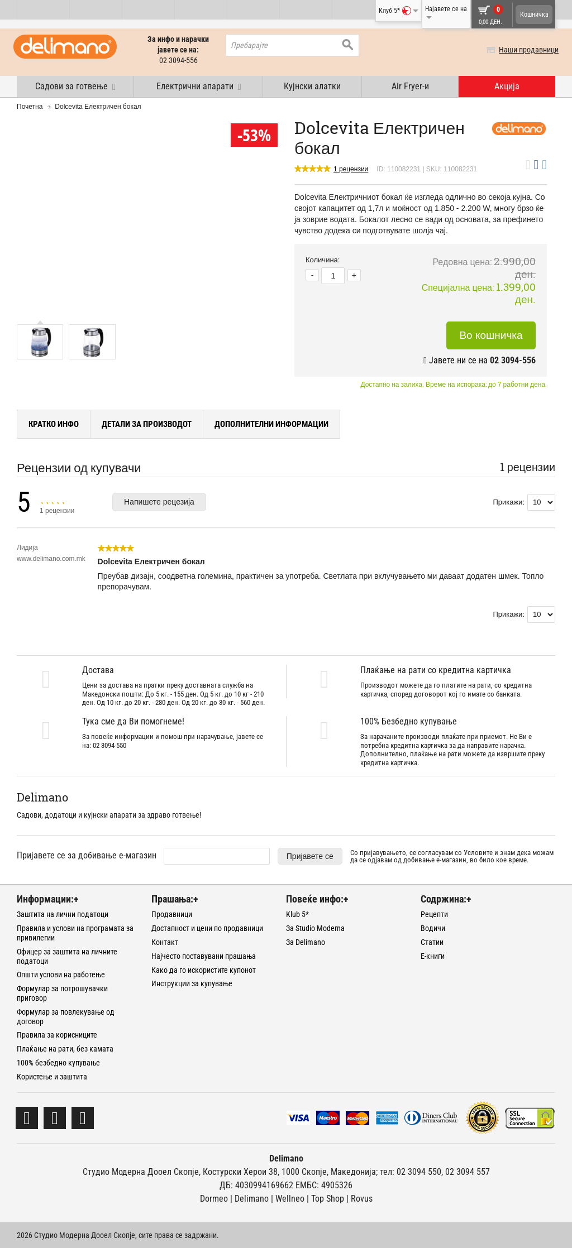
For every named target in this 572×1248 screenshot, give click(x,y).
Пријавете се (310, 856)
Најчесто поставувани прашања (203, 956)
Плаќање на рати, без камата (65, 1048)
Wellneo (289, 1198)
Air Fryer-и (410, 86)
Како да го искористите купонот (203, 970)
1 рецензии (350, 169)
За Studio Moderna (315, 928)
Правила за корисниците (57, 1034)
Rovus (362, 1198)
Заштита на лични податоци (62, 914)
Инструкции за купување (191, 983)
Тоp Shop (327, 1198)
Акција (506, 86)
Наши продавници (525, 49)
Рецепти (434, 914)
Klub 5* (297, 914)
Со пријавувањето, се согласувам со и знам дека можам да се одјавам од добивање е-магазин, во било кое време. (452, 856)
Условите (478, 852)
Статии (432, 942)
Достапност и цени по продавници (207, 928)
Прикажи (507, 502)
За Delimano (305, 942)
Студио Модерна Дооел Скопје (141, 1172)
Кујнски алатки (312, 86)
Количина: (323, 260)
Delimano (252, 1198)
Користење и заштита (52, 1076)
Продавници (171, 914)
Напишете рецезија (159, 501)
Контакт (164, 942)
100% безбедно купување (58, 1062)
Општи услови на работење (61, 974)
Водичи (433, 928)
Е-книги (433, 956)
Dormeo (214, 1198)
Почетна (29, 106)
